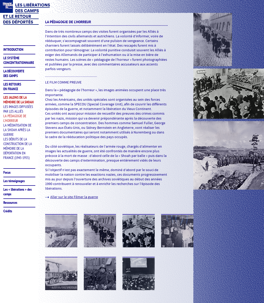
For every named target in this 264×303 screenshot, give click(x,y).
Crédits (7, 211)
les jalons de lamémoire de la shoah (18, 99)
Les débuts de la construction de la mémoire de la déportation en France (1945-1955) (17, 148)
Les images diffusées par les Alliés (18, 109)
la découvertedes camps (13, 73)
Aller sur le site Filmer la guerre (74, 197)
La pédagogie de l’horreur (14, 118)
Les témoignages (14, 181)
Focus (7, 172)
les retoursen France (12, 86)
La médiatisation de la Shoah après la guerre (17, 130)
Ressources (10, 202)
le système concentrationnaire (18, 60)
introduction (13, 49)
